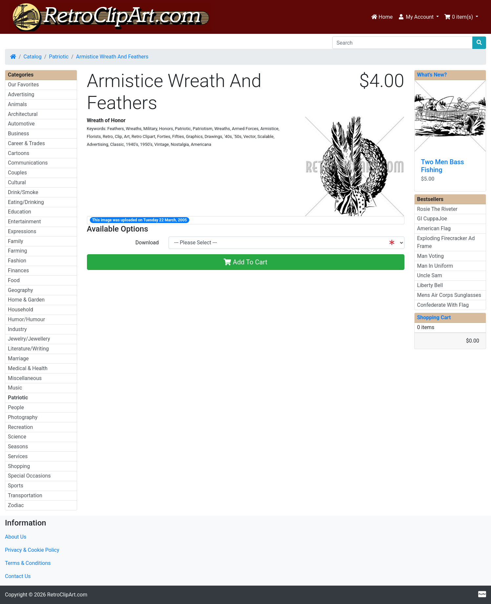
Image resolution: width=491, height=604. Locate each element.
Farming (17, 251)
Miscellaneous (25, 378)
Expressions (22, 231)
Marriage (18, 358)
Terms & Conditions (28, 563)
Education (19, 212)
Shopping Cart (434, 317)
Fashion (17, 260)
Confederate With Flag (443, 305)
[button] (418, 17)
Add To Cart (245, 262)
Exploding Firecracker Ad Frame (446, 242)
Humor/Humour (26, 319)
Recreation (20, 427)
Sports (15, 485)
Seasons (18, 446)
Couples (17, 172)
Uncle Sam (429, 275)
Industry (17, 329)
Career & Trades (26, 143)
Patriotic (59, 57)
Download (147, 242)
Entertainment (24, 221)
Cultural (17, 182)
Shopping (19, 466)
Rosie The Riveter (437, 209)
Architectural (23, 114)
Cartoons (18, 153)
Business (18, 133)
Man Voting (430, 256)
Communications (28, 163)
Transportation (25, 495)
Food (14, 280)
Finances (18, 270)
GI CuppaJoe (432, 218)
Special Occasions (29, 476)
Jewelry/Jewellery (29, 339)
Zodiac (16, 505)
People (16, 407)
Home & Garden (26, 300)
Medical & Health (28, 368)
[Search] (402, 42)
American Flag (434, 228)
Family (15, 241)
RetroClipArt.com (67, 595)
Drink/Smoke (23, 192)
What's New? (432, 75)
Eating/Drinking (26, 202)
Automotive (21, 124)
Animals (17, 104)
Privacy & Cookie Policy (32, 550)
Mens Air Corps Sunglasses (449, 295)
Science (17, 437)
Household (20, 309)
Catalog (33, 57)
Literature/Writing (28, 349)
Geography (20, 290)
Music (15, 388)
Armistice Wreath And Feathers (112, 57)
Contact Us (18, 576)
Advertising (21, 94)
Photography (22, 417)
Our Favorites (23, 84)
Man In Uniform (435, 266)
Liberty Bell (430, 285)
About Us (15, 537)
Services (18, 456)
